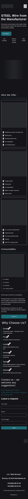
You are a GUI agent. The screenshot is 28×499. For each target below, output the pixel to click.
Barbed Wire (8, 193)
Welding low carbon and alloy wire (14, 132)
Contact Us (14, 316)
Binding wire (8, 135)
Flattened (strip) (9, 233)
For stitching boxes (10, 144)
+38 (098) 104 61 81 (14, 486)
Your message (5, 419)
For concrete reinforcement (12, 229)
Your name (4, 404)
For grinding (6, 282)
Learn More (6, 33)
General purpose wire (10, 138)
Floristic (7, 239)
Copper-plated (9, 181)
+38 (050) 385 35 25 (14, 483)
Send (14, 428)
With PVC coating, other (11, 242)
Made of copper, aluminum (12, 190)
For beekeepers (9, 187)
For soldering (6, 285)
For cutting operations (8, 288)
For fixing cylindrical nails (11, 236)
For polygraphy (9, 141)
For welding (6, 279)
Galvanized (8, 184)
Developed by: (14, 495)
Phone (3, 411)
